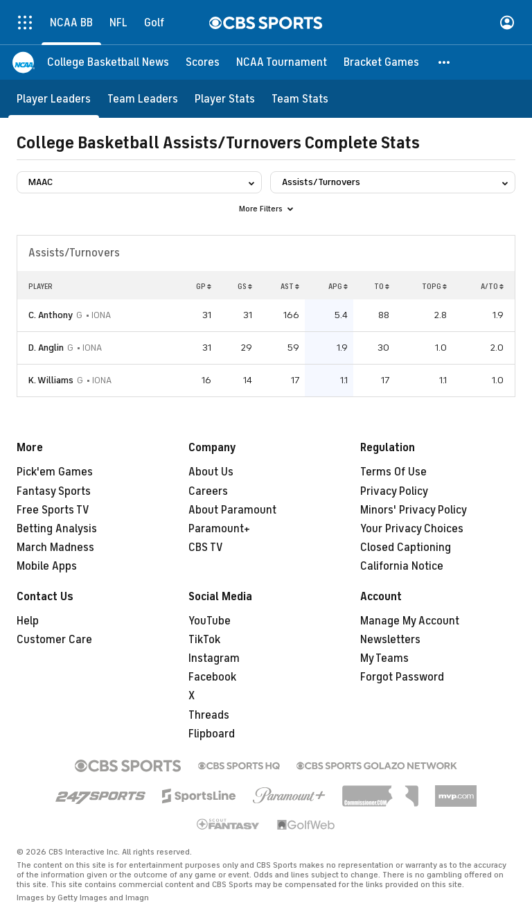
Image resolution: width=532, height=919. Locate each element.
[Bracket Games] (381, 62)
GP (203, 286)
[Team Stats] (300, 99)
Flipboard (211, 734)
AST (290, 286)
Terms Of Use (393, 472)
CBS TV (205, 547)
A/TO (492, 286)
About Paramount (232, 510)
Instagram (214, 658)
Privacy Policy (394, 491)
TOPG (434, 286)
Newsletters (390, 640)
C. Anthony (50, 315)
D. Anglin (46, 347)
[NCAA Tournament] (281, 62)
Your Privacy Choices (411, 529)
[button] (444, 62)
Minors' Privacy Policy (413, 510)
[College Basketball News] (108, 62)
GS (245, 286)
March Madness (55, 547)
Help (28, 621)
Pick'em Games (55, 472)
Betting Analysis (57, 529)
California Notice (401, 566)
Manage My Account (409, 621)
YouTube (209, 621)
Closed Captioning (405, 547)
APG (338, 286)
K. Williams (50, 380)
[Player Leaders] (53, 99)
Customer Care (54, 640)
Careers (208, 491)
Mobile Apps (47, 566)
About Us (210, 472)
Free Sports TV (53, 510)
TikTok (204, 640)
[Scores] (202, 62)
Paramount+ (219, 529)
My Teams (384, 658)
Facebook (212, 677)
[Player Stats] (224, 99)
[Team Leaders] (142, 99)
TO (381, 286)
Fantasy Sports (54, 491)
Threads (208, 715)
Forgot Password (402, 677)
